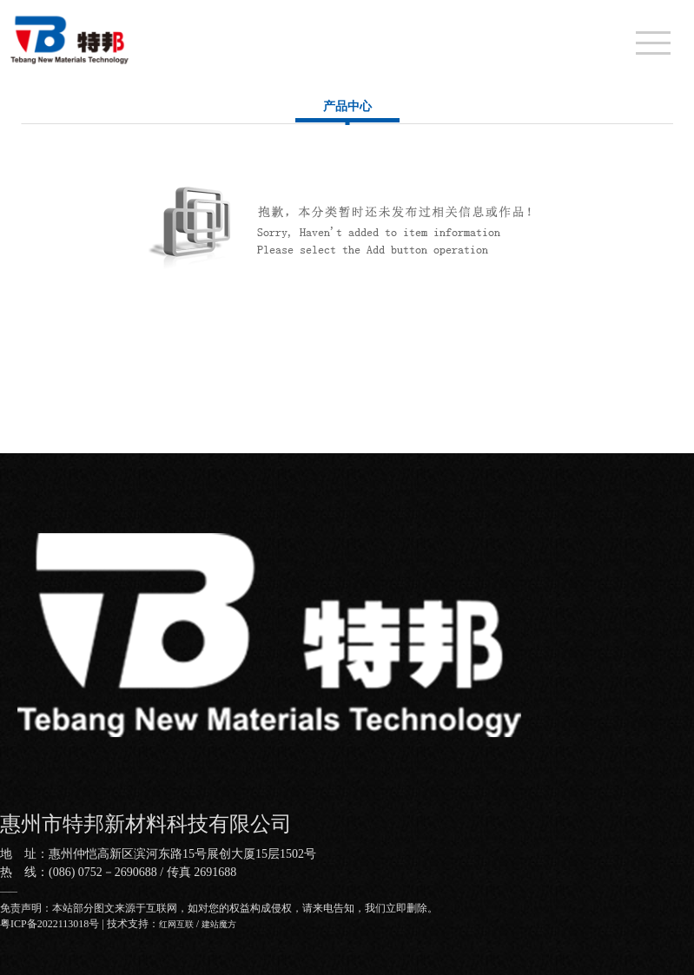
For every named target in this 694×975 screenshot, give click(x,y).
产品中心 (347, 106)
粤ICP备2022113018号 (49, 924)
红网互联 (176, 924)
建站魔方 (219, 924)
